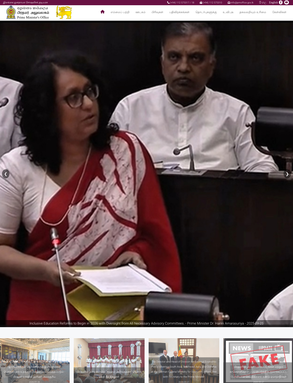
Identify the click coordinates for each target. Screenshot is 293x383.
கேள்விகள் (279, 12)
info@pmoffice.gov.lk (241, 2)
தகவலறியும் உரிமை (252, 12)
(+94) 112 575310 (211, 2)
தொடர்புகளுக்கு (206, 12)
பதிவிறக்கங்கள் (179, 12)
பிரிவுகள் (157, 12)
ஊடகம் (140, 12)
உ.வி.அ (228, 12)
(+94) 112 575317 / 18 (180, 2)
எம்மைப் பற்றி (120, 12)
